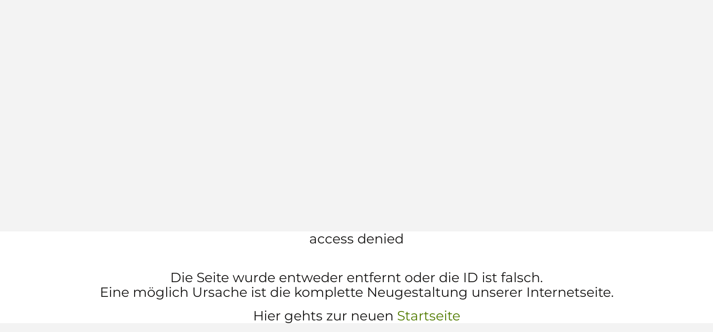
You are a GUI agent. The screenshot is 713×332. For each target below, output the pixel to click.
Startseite (428, 316)
